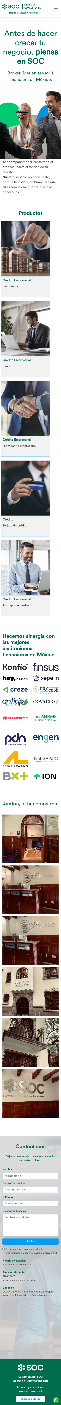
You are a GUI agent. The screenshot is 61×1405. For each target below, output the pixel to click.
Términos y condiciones (30, 1387)
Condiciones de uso (17, 1252)
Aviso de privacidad (45, 1252)
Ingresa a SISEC (30, 1398)
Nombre (7, 1169)
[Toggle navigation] (55, 7)
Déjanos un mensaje (14, 1211)
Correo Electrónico (13, 1183)
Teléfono (7, 1197)
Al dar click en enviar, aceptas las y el (31, 1251)
